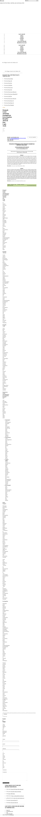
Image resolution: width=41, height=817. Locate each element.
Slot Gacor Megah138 (12, 94)
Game (4, 107)
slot (7, 814)
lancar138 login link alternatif (17, 790)
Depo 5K (10, 80)
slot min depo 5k (14, 801)
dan (16, 712)
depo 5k (8, 811)
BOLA (21, 35)
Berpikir (9, 712)
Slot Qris (10, 83)
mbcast (5, 714)
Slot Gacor (10, 87)
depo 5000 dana (11, 795)
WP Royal (11, 816)
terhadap (34, 712)
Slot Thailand (11, 105)
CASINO (22, 38)
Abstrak (4, 712)
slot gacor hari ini (14, 804)
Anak (7, 712)
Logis (26, 712)
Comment (5, 772)
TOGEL (22, 40)
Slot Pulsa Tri (11, 103)
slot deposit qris (9, 812)
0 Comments (5, 716)
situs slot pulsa (9, 815)
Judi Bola (10, 85)
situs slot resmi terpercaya (18, 799)
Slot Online (10, 78)
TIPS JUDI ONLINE (21, 41)
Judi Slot (10, 96)
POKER (21, 37)
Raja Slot (10, 89)
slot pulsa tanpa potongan (15, 793)
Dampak (13, 712)
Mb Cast (2, 0)
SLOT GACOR (22, 34)
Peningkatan (29, 712)
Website (4, 748)
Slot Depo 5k (11, 100)
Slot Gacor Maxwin (12, 91)
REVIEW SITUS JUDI (22, 42)
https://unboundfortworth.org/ (17, 797)
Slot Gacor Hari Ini (12, 98)
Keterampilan (22, 712)
